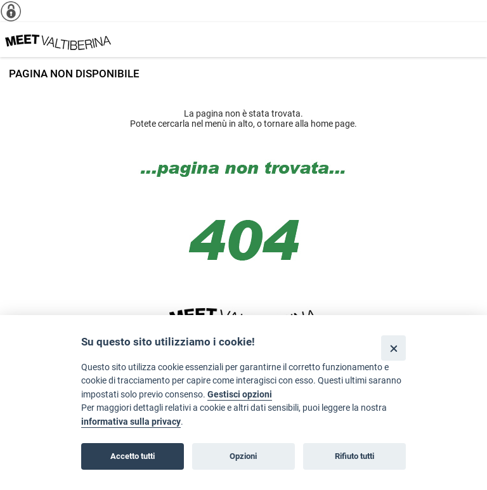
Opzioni (243, 456)
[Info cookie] (16, 11)
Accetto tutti (132, 456)
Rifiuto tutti (354, 456)
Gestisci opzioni (239, 394)
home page (332, 124)
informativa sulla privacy (131, 421)
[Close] (393, 347)
